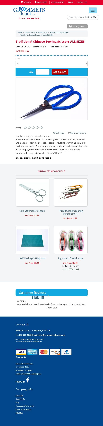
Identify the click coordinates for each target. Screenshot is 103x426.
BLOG (70, 2)
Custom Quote (57, 2)
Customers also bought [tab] (51, 171)
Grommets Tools (23, 367)
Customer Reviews (77, 133)
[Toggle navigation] (93, 10)
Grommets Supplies (24, 370)
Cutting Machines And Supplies (28, 373)
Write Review (58, 133)
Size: (18, 58)
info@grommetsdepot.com (51, 335)
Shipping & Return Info (25, 406)
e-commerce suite (36, 342)
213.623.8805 (33, 18)
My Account (41, 2)
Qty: (31, 72)
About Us (19, 395)
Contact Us (82, 2)
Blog (17, 402)
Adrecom (26, 342)
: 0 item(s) (26, 2)
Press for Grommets (24, 363)
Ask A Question (77, 26)
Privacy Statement (23, 409)
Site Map (19, 413)
